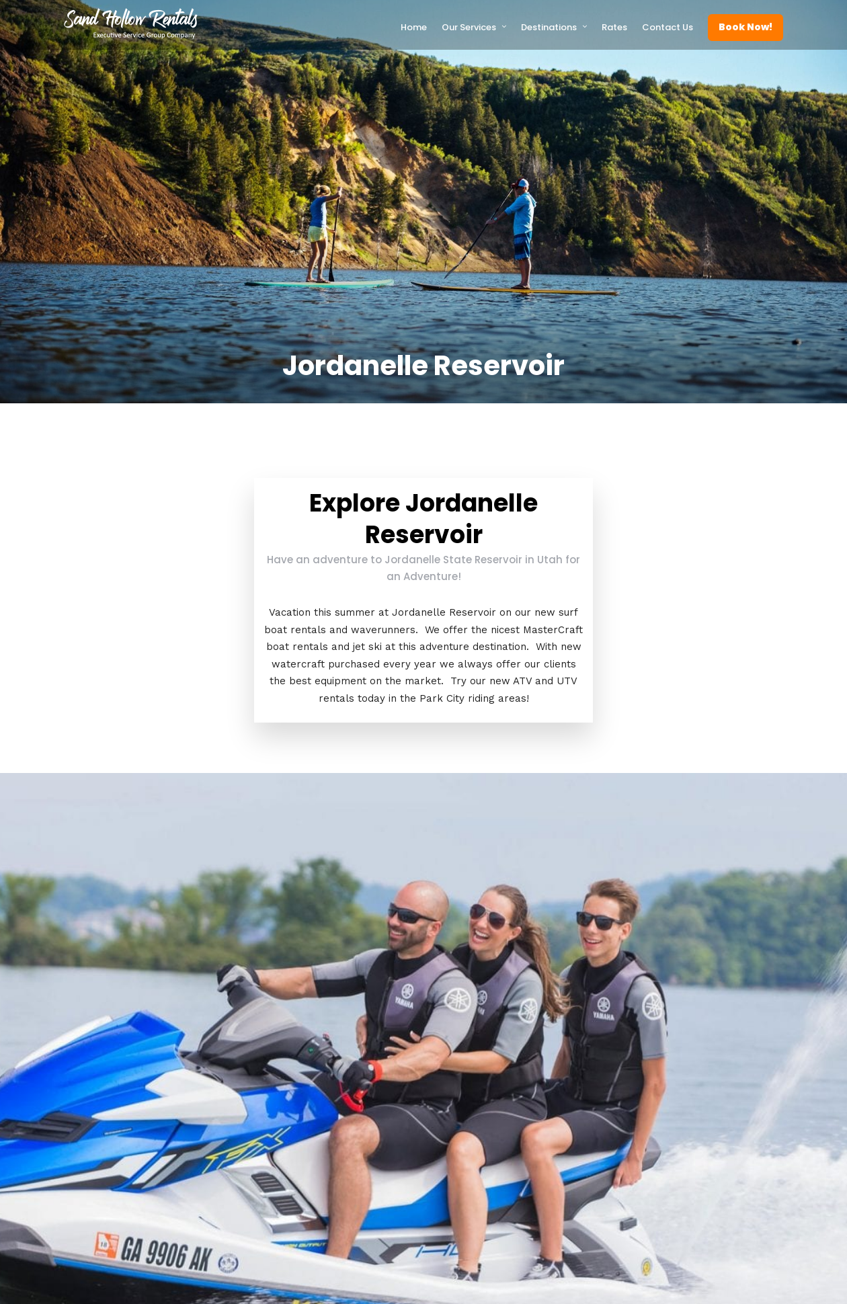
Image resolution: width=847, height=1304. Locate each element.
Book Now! (745, 27)
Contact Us (667, 27)
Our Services (469, 27)
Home (414, 27)
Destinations (549, 27)
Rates (614, 27)
